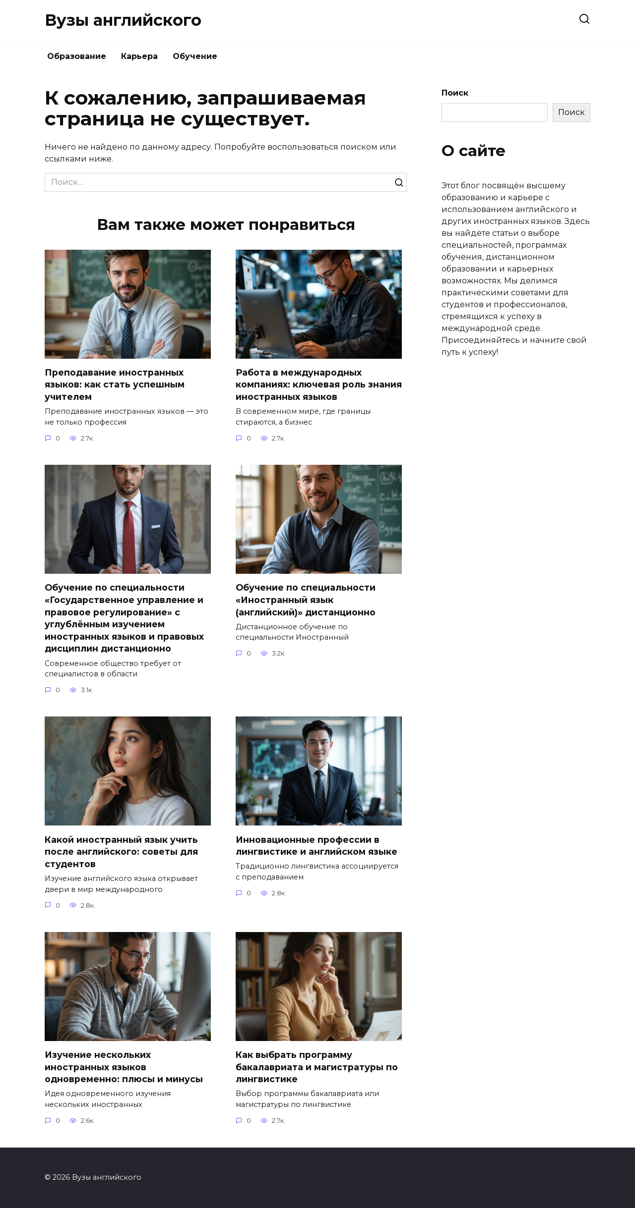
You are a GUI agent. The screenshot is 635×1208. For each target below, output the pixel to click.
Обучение (195, 56)
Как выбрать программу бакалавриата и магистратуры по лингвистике (317, 1066)
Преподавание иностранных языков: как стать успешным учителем (115, 384)
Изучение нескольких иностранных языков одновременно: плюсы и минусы (124, 1066)
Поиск (455, 93)
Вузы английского (123, 20)
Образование (76, 56)
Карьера (139, 56)
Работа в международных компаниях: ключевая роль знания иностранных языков (319, 384)
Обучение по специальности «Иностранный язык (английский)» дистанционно (306, 599)
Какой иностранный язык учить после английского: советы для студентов (121, 851)
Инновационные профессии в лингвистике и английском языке (316, 845)
